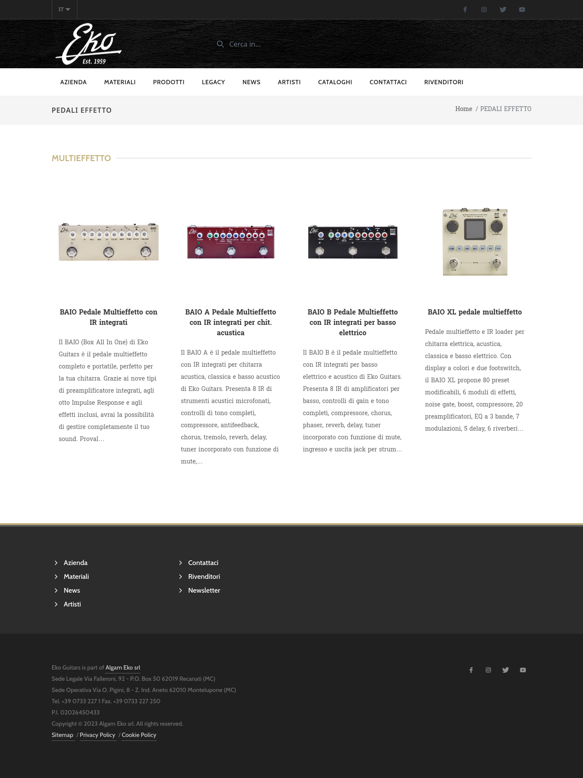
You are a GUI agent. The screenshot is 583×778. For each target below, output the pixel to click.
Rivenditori (444, 82)
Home (464, 109)
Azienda (74, 82)
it (65, 9)
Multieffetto (81, 158)
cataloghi (335, 82)
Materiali (120, 82)
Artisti (289, 82)
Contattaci (388, 82)
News (251, 82)
